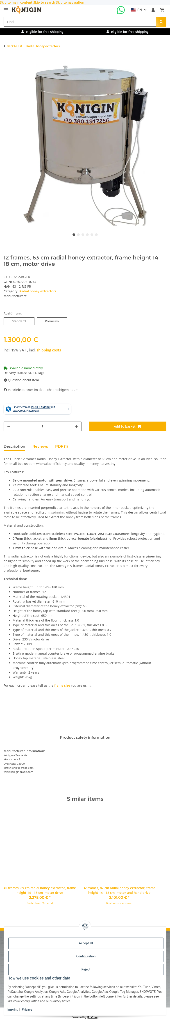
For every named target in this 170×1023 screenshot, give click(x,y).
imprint (12, 1009)
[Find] (80, 22)
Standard (23, 321)
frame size (62, 685)
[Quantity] (43, 426)
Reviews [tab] (40, 446)
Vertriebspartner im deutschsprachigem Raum (41, 390)
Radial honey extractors (37, 291)
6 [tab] (96, 234)
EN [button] (136, 9)
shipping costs (48, 350)
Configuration (85, 956)
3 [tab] (83, 234)
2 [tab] (78, 234)
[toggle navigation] (6, 8)
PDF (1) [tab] (61, 446)
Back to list (14, 46)
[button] (153, 9)
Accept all (86, 943)
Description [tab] (14, 446)
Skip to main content (16, 2)
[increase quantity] (76, 426)
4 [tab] (87, 234)
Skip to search (44, 2)
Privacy (27, 1009)
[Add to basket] (7, 60)
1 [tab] (74, 234)
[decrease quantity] (9, 426)
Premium (56, 321)
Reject (86, 969)
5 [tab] (92, 234)
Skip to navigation (70, 2)
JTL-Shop (92, 1017)
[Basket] (161, 9)
